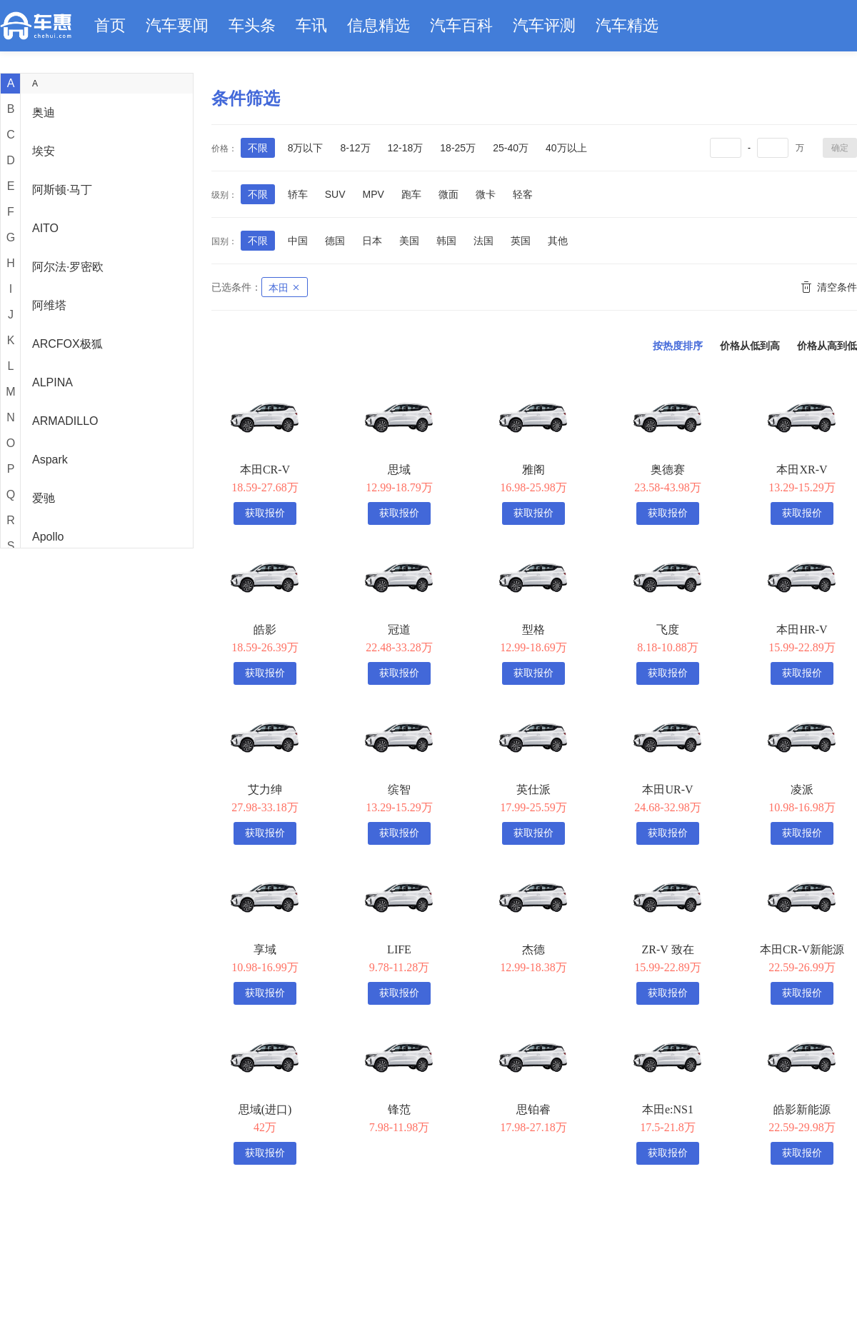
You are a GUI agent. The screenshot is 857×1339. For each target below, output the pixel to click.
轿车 (298, 194)
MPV (373, 194)
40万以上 (566, 148)
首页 (110, 25)
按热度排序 (678, 346)
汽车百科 (461, 25)
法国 (483, 240)
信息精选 (378, 25)
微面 (448, 194)
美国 (409, 240)
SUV (335, 194)
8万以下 (306, 148)
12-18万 (406, 148)
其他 (558, 240)
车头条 (252, 25)
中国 (298, 240)
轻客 (523, 194)
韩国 (446, 240)
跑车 (411, 194)
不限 (258, 148)
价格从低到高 (750, 346)
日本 (372, 240)
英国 (521, 240)
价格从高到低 (827, 346)
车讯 (311, 25)
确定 (839, 148)
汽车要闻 (177, 25)
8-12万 (355, 148)
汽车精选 (627, 25)
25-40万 (510, 148)
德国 (335, 240)
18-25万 (458, 148)
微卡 (486, 194)
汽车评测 (544, 25)
